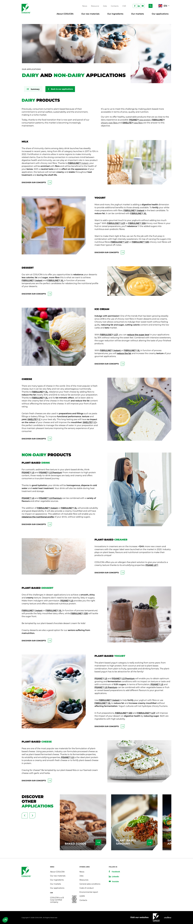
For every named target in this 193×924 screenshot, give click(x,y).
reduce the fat (124, 353)
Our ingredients (115, 14)
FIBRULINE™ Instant (133, 210)
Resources (84, 880)
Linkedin (115, 876)
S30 (143, 223)
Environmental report (89, 892)
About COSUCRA (65, 14)
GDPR (82, 896)
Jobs (105, 6)
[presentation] (25, 815)
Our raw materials (90, 14)
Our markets (137, 14)
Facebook (116, 872)
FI (129, 223)
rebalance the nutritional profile (38, 517)
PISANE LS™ (151, 565)
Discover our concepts (37, 182)
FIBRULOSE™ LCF (116, 223)
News (84, 6)
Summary (35, 89)
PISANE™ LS (28, 472)
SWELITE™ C (33, 419)
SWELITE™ (132, 123)
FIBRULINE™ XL (138, 213)
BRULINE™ (135, 223)
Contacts (115, 6)
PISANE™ (140, 120)
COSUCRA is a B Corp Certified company (57, 900)
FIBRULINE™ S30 (140, 242)
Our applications (160, 14)
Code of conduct (87, 888)
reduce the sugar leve (138, 335)
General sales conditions (90, 884)
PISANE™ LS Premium (50, 472)
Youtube (115, 881)
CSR (124, 6)
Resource (95, 6)
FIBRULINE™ (78, 163)
